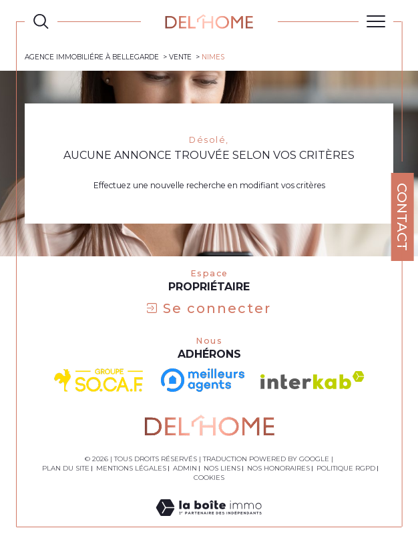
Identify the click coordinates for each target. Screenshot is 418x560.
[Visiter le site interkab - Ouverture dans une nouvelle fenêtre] (312, 380)
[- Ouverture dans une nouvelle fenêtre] (202, 380)
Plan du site (65, 468)
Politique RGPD (346, 468)
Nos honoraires (278, 468)
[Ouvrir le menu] (376, 21)
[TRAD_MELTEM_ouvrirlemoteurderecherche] (41, 21)
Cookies (209, 478)
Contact (402, 217)
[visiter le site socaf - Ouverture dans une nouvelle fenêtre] (99, 380)
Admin (185, 468)
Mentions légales (131, 468)
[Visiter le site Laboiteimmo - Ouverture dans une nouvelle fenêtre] (208, 521)
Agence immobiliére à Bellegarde (92, 57)
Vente (180, 57)
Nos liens (222, 468)
